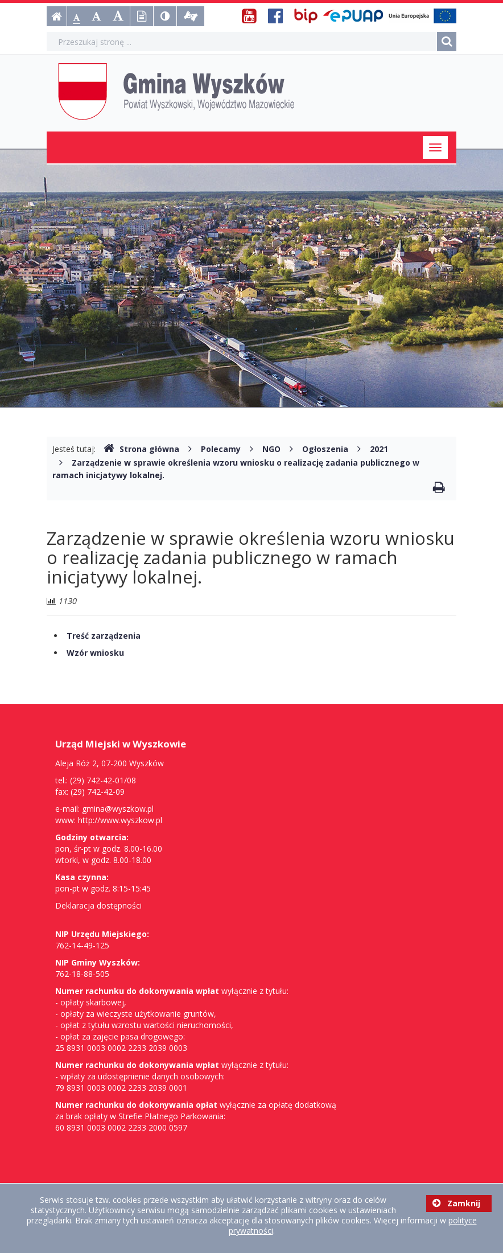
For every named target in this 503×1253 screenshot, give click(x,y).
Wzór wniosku (95, 652)
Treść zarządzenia (104, 635)
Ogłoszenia (325, 448)
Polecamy (221, 448)
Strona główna (141, 448)
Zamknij (456, 1203)
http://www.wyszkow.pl (120, 820)
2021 (379, 448)
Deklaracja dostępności (98, 905)
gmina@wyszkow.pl (118, 808)
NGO (271, 448)
